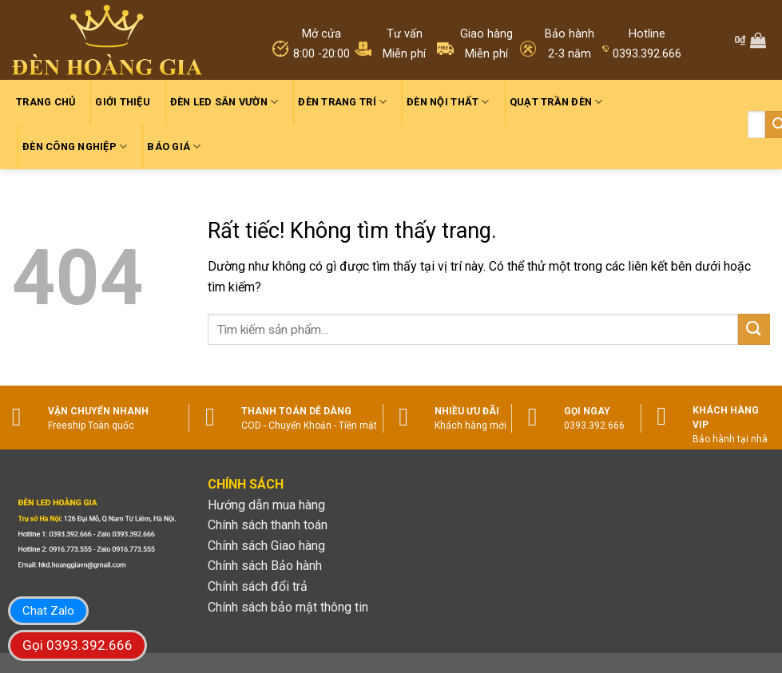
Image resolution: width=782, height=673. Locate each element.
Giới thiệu (122, 102)
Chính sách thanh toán (267, 524)
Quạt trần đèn (556, 101)
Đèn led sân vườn (224, 101)
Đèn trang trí (342, 101)
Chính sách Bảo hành (265, 565)
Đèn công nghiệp (74, 146)
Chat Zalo (48, 611)
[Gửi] (754, 329)
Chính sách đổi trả (258, 586)
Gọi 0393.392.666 (77, 645)
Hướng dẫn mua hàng (266, 505)
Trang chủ (45, 102)
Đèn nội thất (448, 101)
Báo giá (173, 146)
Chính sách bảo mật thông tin (288, 607)
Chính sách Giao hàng (266, 545)
